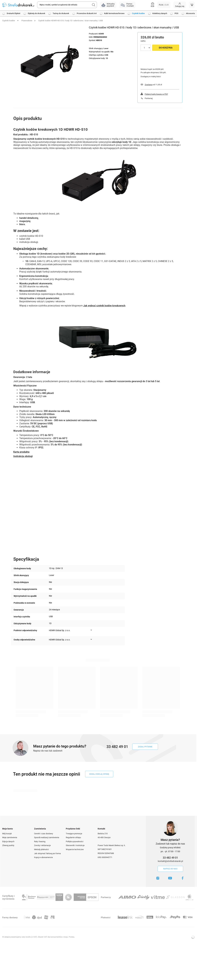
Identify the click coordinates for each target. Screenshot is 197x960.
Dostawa (148, 84)
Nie (112, 52)
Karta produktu (21, 451)
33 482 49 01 (170, 857)
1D (107, 58)
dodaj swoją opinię (99, 774)
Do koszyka (165, 47)
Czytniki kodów (8, 20)
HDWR (101, 34)
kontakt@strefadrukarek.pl (170, 861)
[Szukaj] (93, 4)
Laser (106, 48)
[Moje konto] (179, 4)
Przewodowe (26, 20)
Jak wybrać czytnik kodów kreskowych (104, 305)
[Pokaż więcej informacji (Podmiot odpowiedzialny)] (91, 630)
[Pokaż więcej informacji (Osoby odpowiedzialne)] (91, 639)
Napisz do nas (170, 869)
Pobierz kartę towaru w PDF (156, 94)
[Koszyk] (192, 4)
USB (106, 55)
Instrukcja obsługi (23, 456)
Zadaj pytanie (145, 747)
